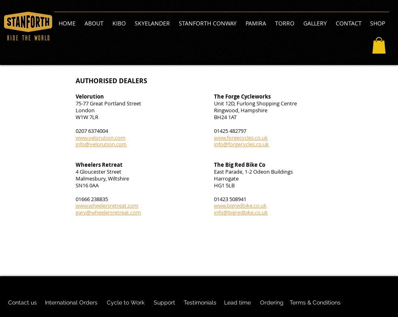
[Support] (164, 303)
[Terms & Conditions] (315, 303)
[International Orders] (71, 303)
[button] (379, 45)
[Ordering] (272, 303)
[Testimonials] (200, 303)
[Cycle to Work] (125, 303)
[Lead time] (237, 303)
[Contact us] (22, 303)
